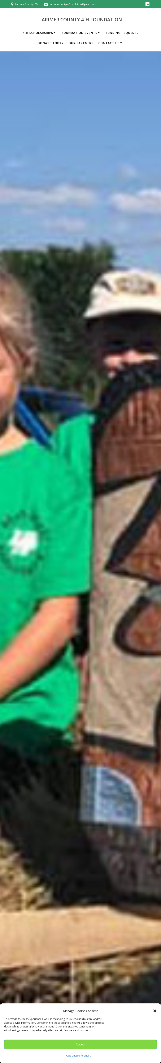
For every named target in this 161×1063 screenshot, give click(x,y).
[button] (155, 1011)
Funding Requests (122, 33)
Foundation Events (79, 33)
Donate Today (51, 43)
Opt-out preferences (78, 1055)
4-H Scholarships (38, 33)
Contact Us (108, 43)
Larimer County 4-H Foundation (80, 19)
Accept (80, 1044)
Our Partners (81, 43)
